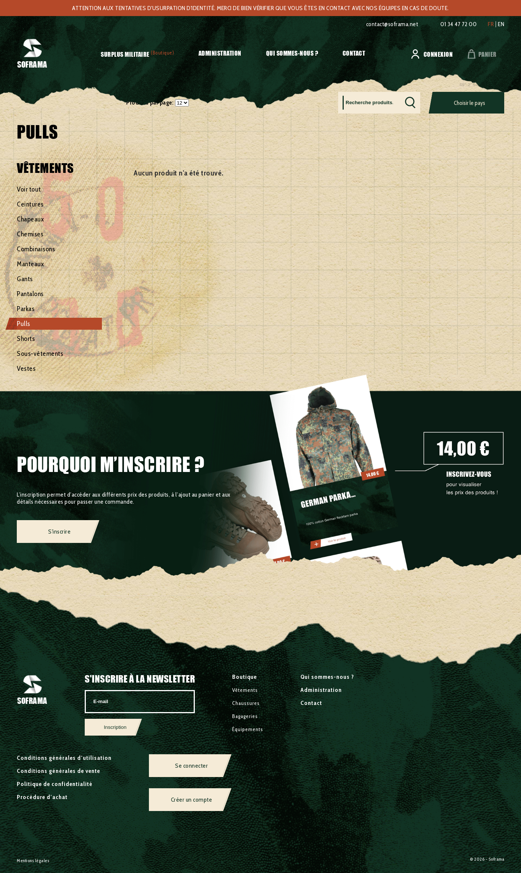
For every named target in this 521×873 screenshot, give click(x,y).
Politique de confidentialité (55, 783)
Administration (220, 53)
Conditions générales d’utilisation (64, 757)
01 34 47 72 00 (458, 24)
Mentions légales (33, 860)
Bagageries (245, 716)
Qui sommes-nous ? (292, 53)
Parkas (25, 309)
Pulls (23, 324)
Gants (25, 279)
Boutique (244, 676)
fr (491, 24)
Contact (354, 53)
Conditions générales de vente (58, 770)
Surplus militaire (125, 54)
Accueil (25, 86)
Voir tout (29, 189)
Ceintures (30, 204)
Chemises (30, 234)
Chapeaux (30, 219)
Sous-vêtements (40, 353)
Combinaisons (36, 249)
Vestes (26, 368)
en (501, 24)
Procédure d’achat (42, 797)
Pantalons (30, 294)
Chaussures (246, 703)
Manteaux (30, 264)
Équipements (247, 729)
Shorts (26, 339)
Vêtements (98, 86)
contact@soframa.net (392, 24)
